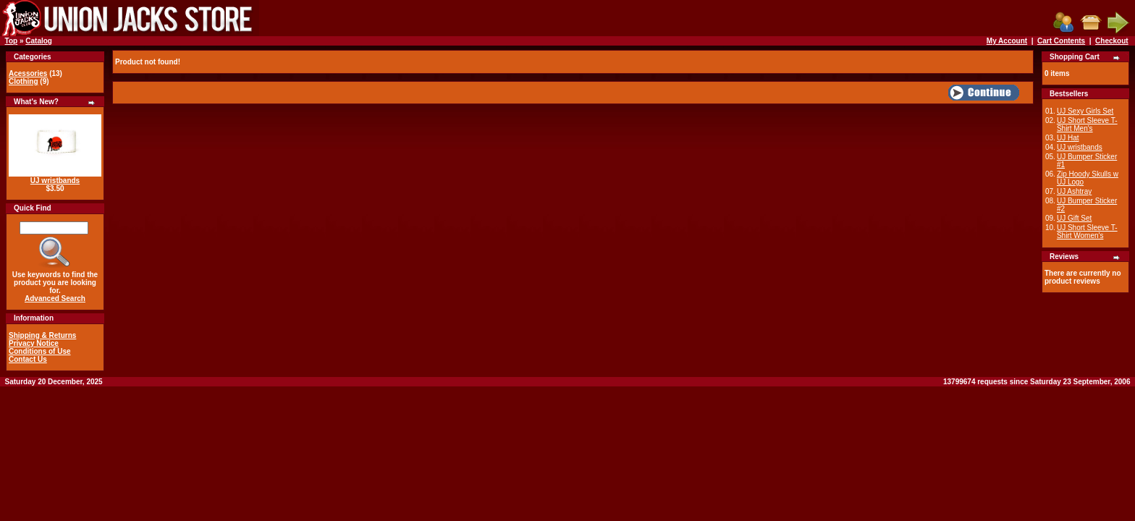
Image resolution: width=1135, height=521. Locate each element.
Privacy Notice (34, 343)
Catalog (38, 41)
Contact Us (28, 359)
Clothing (23, 81)
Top (11, 41)
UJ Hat (1068, 138)
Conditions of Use (40, 351)
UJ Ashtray (1074, 191)
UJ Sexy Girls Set (1085, 111)
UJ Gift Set (1074, 218)
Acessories (28, 73)
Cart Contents (1061, 41)
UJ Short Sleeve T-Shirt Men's (1087, 124)
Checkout (1111, 41)
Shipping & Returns (42, 335)
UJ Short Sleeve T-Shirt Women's (1087, 232)
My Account (1007, 41)
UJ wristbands (55, 181)
